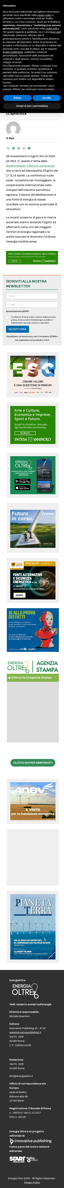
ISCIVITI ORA (17, 329)
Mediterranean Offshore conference (30, 165)
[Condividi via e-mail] (29, 148)
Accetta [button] (46, 97)
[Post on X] (8, 148)
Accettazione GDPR (18, 311)
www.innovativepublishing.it (25, 1032)
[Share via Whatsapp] (24, 148)
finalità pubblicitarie (13, 52)
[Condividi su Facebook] (13, 148)
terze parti (55, 32)
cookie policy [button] (52, 28)
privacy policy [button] (44, 15)
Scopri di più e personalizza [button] (32, 106)
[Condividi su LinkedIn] (19, 148)
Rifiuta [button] (17, 97)
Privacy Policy (32, 1182)
